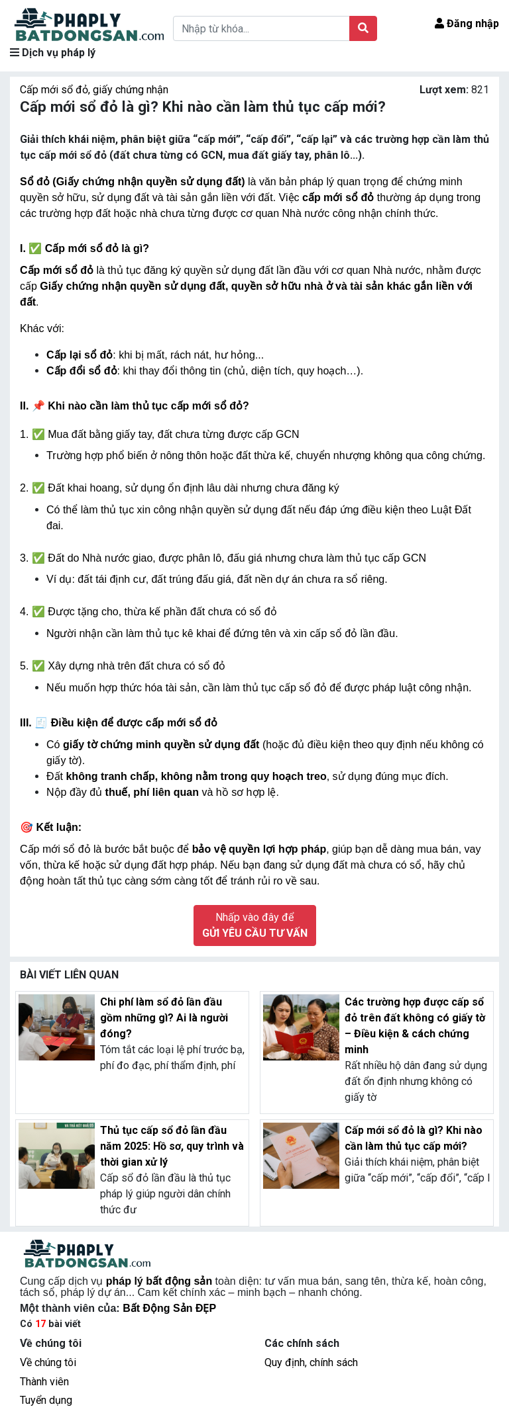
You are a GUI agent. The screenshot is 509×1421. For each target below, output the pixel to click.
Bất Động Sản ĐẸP (169, 1308)
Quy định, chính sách (311, 1362)
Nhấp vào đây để (255, 925)
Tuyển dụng (46, 1400)
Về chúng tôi (48, 1362)
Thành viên (44, 1381)
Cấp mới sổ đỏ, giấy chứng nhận (94, 89)
